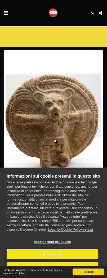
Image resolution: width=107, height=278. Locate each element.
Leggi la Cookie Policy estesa (70, 229)
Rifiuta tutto (52, 254)
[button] (5, 13)
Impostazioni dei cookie (52, 242)
